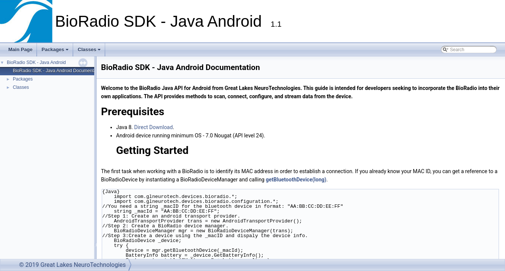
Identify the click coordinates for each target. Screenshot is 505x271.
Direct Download (153, 127)
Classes (90, 51)
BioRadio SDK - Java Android (36, 62)
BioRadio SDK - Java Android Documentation (58, 70)
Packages (55, 51)
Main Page (20, 49)
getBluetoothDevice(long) (296, 180)
